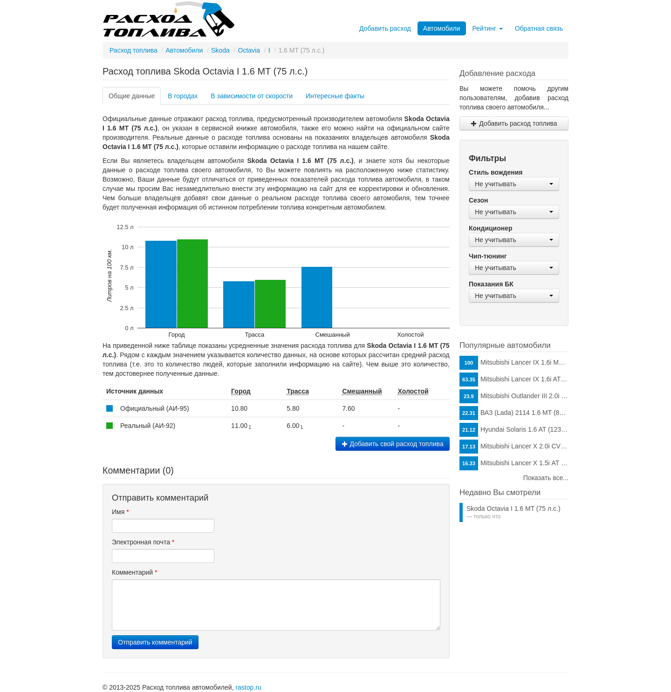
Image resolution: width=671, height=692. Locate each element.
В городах (183, 96)
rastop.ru (248, 687)
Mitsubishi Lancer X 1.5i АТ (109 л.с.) (513, 463)
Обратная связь (539, 28)
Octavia (249, 50)
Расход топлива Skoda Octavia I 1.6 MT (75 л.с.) (205, 71)
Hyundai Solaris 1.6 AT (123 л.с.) (513, 430)
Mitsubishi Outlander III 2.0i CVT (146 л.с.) (513, 396)
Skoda (220, 50)
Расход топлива (133, 50)
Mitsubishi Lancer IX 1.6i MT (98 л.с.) (513, 363)
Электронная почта (143, 542)
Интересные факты (335, 96)
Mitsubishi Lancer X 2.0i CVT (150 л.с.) (513, 447)
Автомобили (441, 28)
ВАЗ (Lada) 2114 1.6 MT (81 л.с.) (513, 413)
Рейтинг (487, 28)
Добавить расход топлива (514, 123)
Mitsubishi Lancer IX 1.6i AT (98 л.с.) (513, 380)
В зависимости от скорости (252, 96)
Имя (120, 512)
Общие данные (132, 96)
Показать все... (545, 478)
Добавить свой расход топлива (393, 444)
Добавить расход (385, 28)
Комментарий (134, 572)
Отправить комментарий (155, 642)
